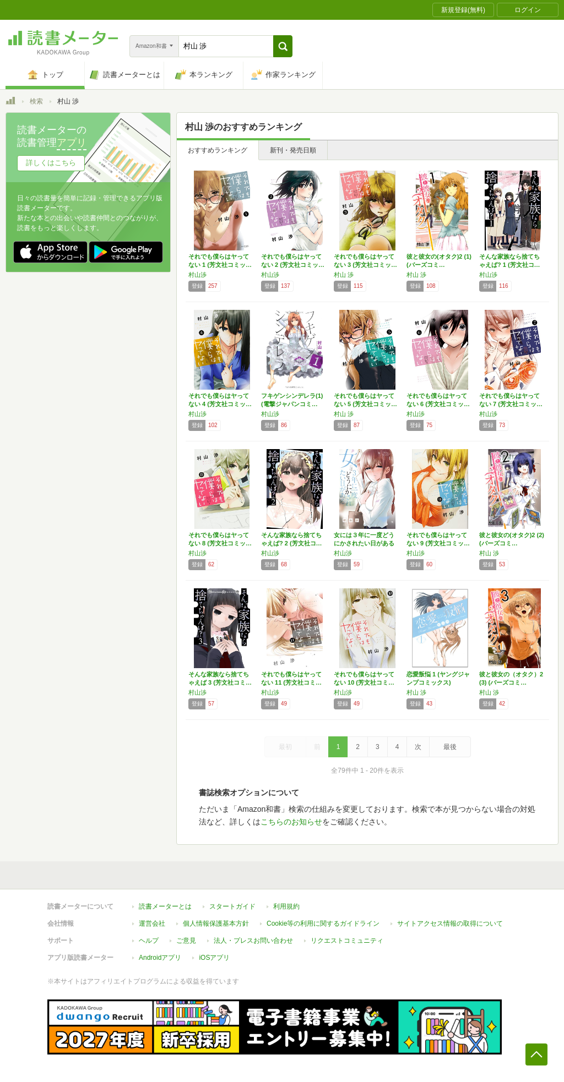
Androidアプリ (160, 957)
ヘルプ (149, 940)
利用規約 (286, 906)
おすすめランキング (217, 150)
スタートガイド (232, 906)
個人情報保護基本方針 (216, 923)
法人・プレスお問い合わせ (253, 940)
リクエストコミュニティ (347, 940)
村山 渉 (344, 274)
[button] (282, 46)
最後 (450, 747)
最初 (285, 747)
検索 (36, 101)
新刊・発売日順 (293, 150)
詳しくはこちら (51, 163)
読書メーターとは (165, 906)
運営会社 (152, 923)
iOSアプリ (214, 957)
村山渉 (197, 274)
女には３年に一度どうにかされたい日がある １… (364, 543)
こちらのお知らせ (291, 821)
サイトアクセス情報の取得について (450, 923)
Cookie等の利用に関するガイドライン (323, 923)
